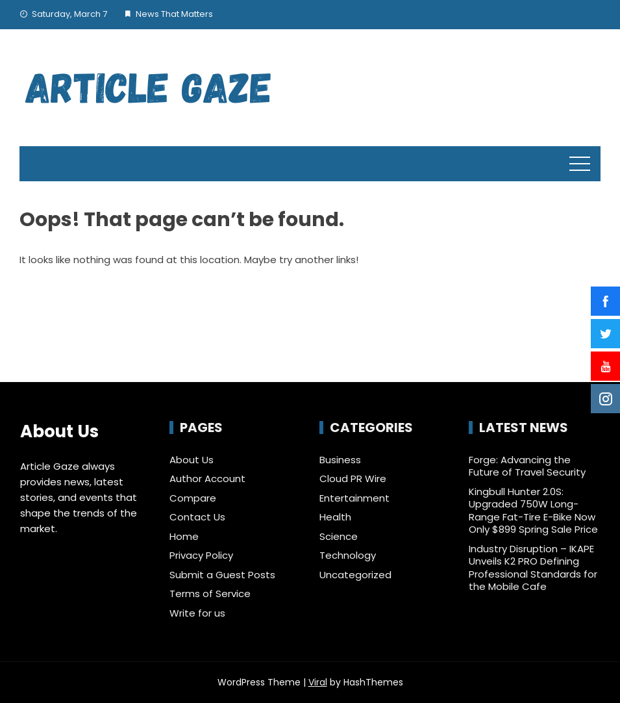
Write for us (197, 613)
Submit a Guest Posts (222, 575)
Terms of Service (210, 593)
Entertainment (354, 498)
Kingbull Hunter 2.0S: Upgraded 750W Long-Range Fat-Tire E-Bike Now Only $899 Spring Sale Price (533, 511)
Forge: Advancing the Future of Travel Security (527, 466)
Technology (347, 555)
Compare (192, 498)
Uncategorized (355, 575)
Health (335, 517)
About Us (191, 460)
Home (184, 536)
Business (340, 460)
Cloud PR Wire (352, 478)
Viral (317, 682)
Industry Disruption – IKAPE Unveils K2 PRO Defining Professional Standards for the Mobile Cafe (533, 568)
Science (338, 536)
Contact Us (197, 517)
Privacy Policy (201, 555)
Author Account (207, 478)
